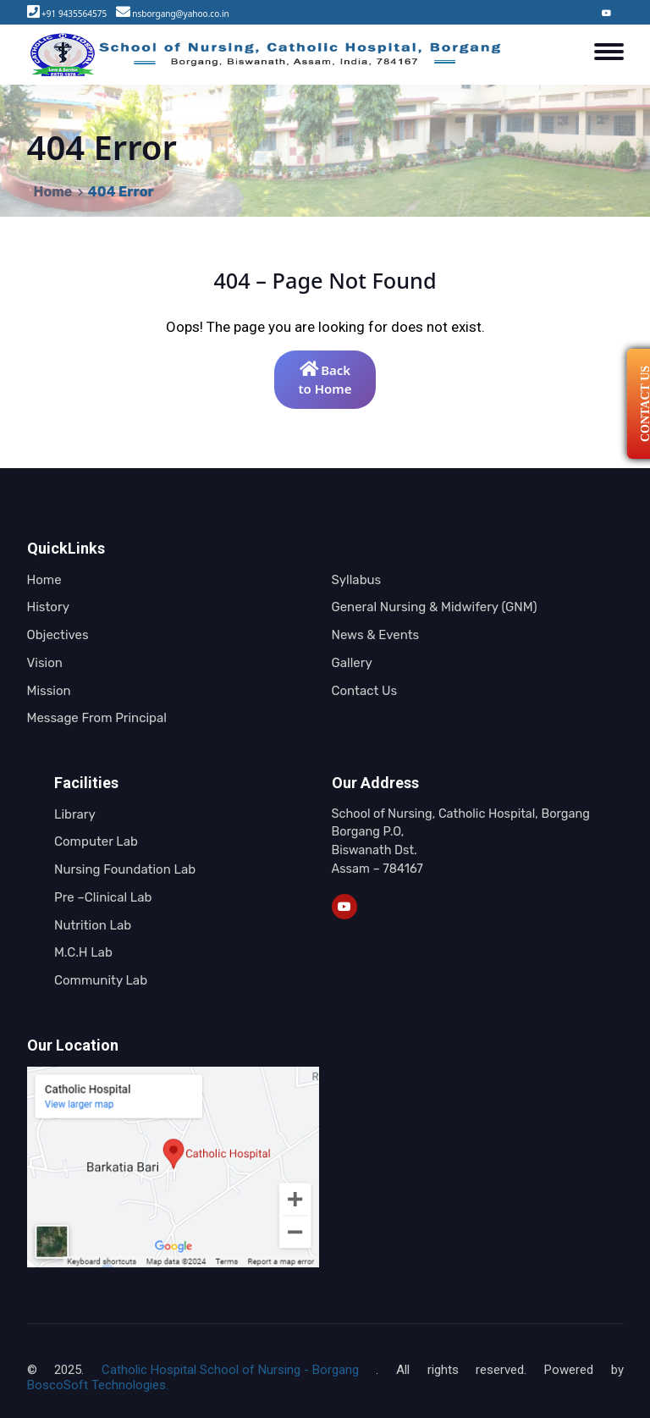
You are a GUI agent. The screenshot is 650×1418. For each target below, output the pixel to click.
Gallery (352, 662)
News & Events (376, 635)
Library (75, 814)
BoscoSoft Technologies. (97, 1385)
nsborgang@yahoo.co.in (180, 13)
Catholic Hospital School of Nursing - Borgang (230, 1369)
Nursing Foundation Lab (125, 869)
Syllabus (357, 580)
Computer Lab (96, 841)
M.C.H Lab (83, 952)
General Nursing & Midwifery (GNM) (434, 607)
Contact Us (365, 690)
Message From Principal (97, 718)
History (48, 607)
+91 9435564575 (74, 13)
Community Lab (100, 980)
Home (53, 192)
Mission (49, 690)
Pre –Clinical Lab (102, 897)
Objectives (58, 635)
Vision (45, 662)
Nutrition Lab (92, 925)
